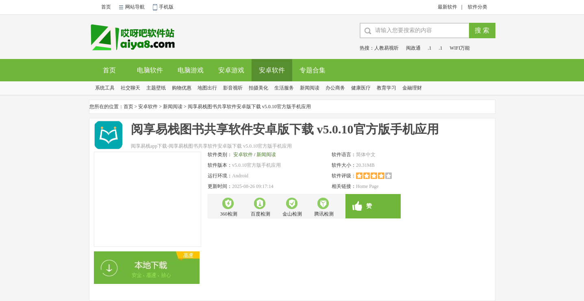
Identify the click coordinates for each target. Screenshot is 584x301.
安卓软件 (272, 70)
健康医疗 (361, 88)
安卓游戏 (231, 70)
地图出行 (207, 88)
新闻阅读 (309, 88)
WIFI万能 (460, 48)
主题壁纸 (156, 88)
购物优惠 (181, 88)
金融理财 (412, 88)
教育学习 (386, 88)
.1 (430, 48)
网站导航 (135, 7)
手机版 (166, 7)
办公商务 (335, 88)
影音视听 (233, 88)
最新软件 (447, 7)
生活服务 (284, 88)
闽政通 (413, 48)
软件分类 (477, 7)
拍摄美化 (258, 88)
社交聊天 (130, 88)
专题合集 (313, 70)
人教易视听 (386, 48)
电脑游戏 (191, 70)
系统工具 (105, 88)
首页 (106, 7)
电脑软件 (150, 70)
